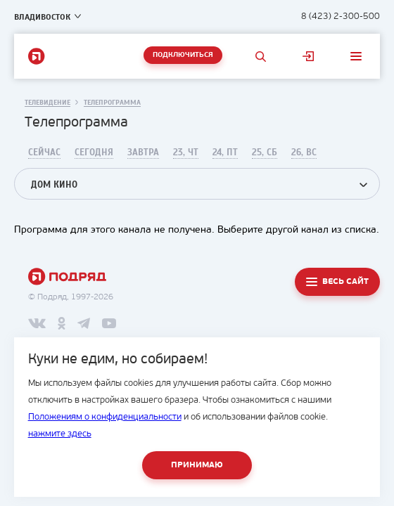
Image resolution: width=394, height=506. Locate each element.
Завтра (143, 152)
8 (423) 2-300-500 (340, 16)
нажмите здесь (59, 434)
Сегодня (94, 152)
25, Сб (264, 152)
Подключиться (183, 55)
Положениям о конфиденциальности (105, 417)
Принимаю (197, 465)
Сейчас (44, 152)
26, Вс (304, 152)
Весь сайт (345, 282)
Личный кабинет (308, 56)
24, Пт (225, 152)
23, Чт (185, 152)
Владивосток (42, 17)
